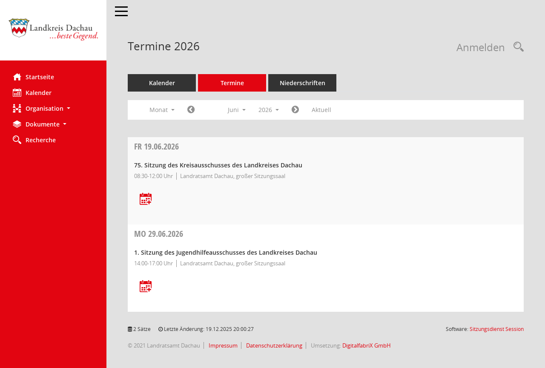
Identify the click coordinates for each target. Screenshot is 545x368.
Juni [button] (237, 110)
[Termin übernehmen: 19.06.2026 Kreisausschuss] (145, 199)
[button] (53, 108)
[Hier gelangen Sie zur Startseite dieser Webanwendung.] (53, 33)
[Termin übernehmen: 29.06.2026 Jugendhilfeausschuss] (145, 286)
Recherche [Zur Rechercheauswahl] (34, 139)
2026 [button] (268, 110)
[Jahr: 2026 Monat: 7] (295, 110)
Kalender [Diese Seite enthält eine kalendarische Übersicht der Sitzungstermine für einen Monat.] (32, 92)
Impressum (222, 345)
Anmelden (480, 47)
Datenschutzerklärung (273, 345)
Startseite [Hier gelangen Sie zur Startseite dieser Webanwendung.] (33, 76)
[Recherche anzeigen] (516, 47)
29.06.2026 (158, 233)
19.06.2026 (156, 146)
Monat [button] (162, 110)
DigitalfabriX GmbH (366, 345)
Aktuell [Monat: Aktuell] (321, 110)
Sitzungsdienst (497, 329)
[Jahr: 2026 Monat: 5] (191, 110)
